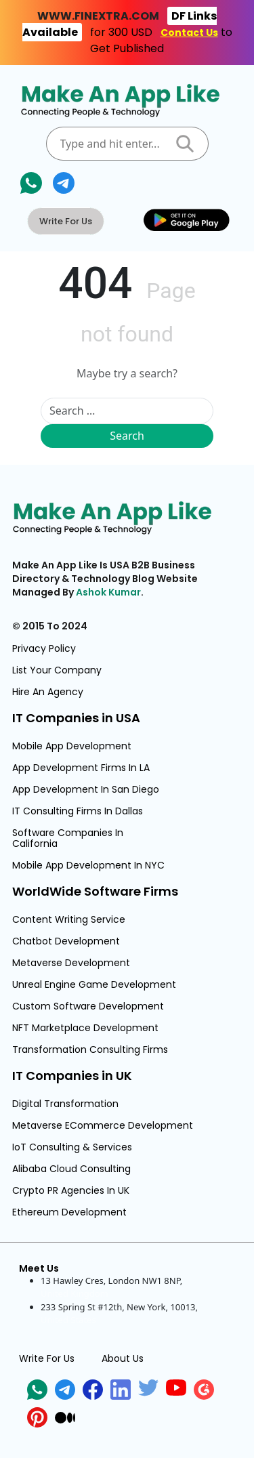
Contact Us (189, 32)
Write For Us (65, 221)
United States (68, 1320)
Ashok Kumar (108, 592)
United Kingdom (74, 1293)
